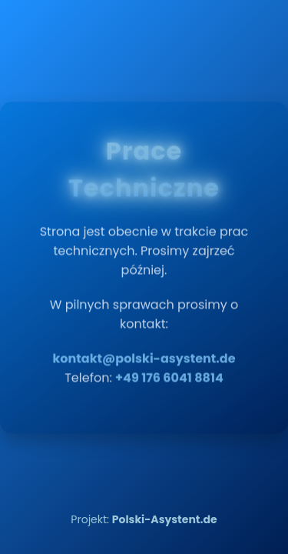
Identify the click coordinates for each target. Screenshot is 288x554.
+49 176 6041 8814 (169, 373)
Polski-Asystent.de (164, 519)
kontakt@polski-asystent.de (143, 354)
